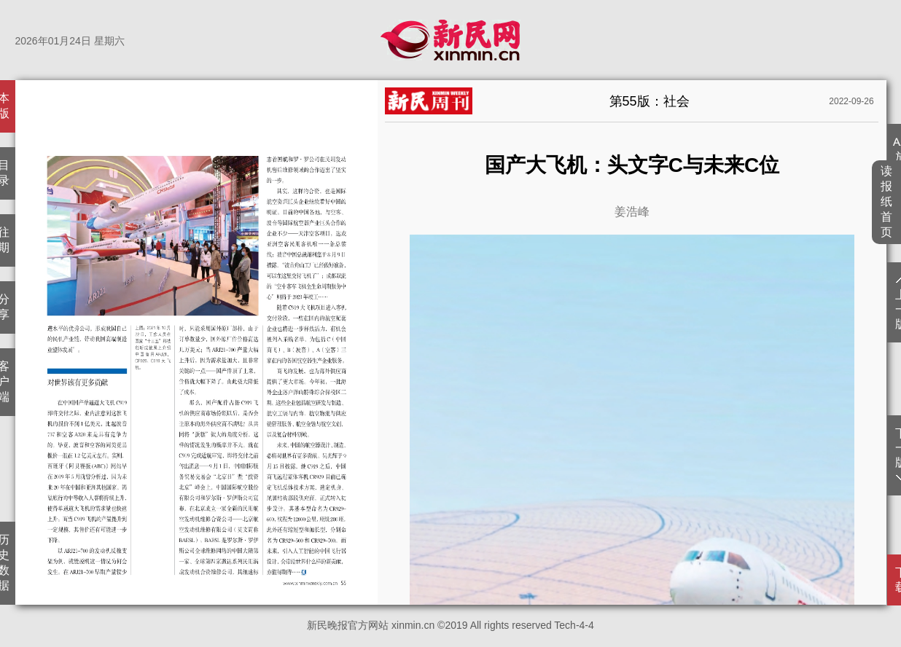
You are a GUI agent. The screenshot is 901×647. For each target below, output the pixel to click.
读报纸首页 (887, 201)
